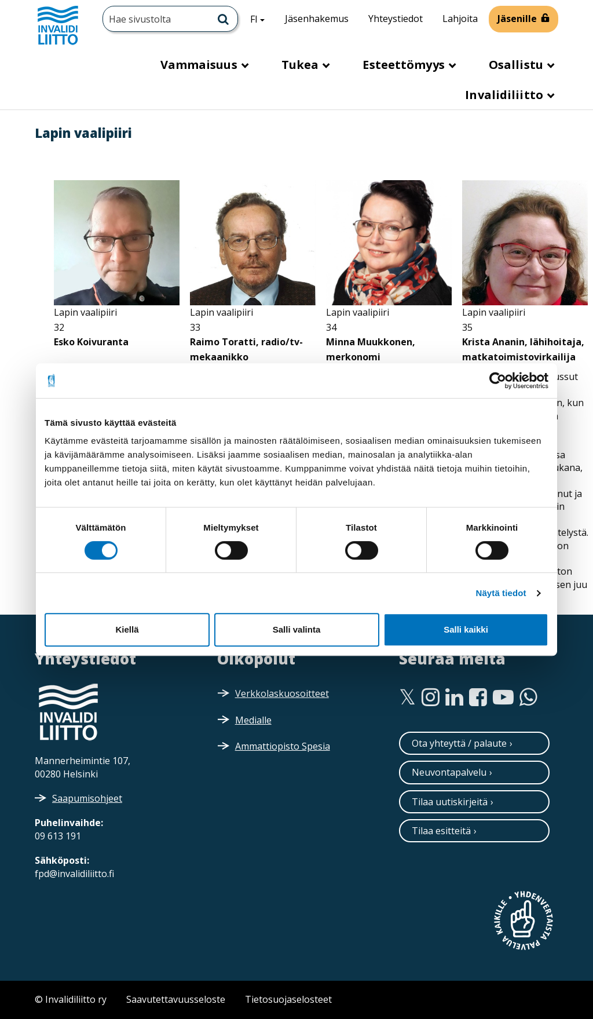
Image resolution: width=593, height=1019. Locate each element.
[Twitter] (407, 697)
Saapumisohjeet (87, 798)
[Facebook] (478, 697)
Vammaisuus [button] (200, 64)
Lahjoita (460, 18)
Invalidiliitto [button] (505, 95)
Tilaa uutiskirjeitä (450, 801)
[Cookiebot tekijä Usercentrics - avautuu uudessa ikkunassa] (497, 380)
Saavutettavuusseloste (175, 999)
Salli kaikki (466, 629)
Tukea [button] (301, 64)
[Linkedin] (454, 697)
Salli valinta (297, 629)
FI (262, 18)
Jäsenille (517, 18)
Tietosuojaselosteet (288, 999)
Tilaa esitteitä (441, 830)
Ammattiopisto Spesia (282, 746)
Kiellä (126, 629)
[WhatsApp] (528, 697)
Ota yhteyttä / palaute (459, 743)
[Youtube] (503, 697)
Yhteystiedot (395, 18)
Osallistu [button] (517, 64)
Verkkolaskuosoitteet (282, 693)
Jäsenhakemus (317, 18)
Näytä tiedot (501, 593)
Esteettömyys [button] (405, 64)
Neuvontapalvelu (449, 772)
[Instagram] (431, 697)
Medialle (253, 720)
